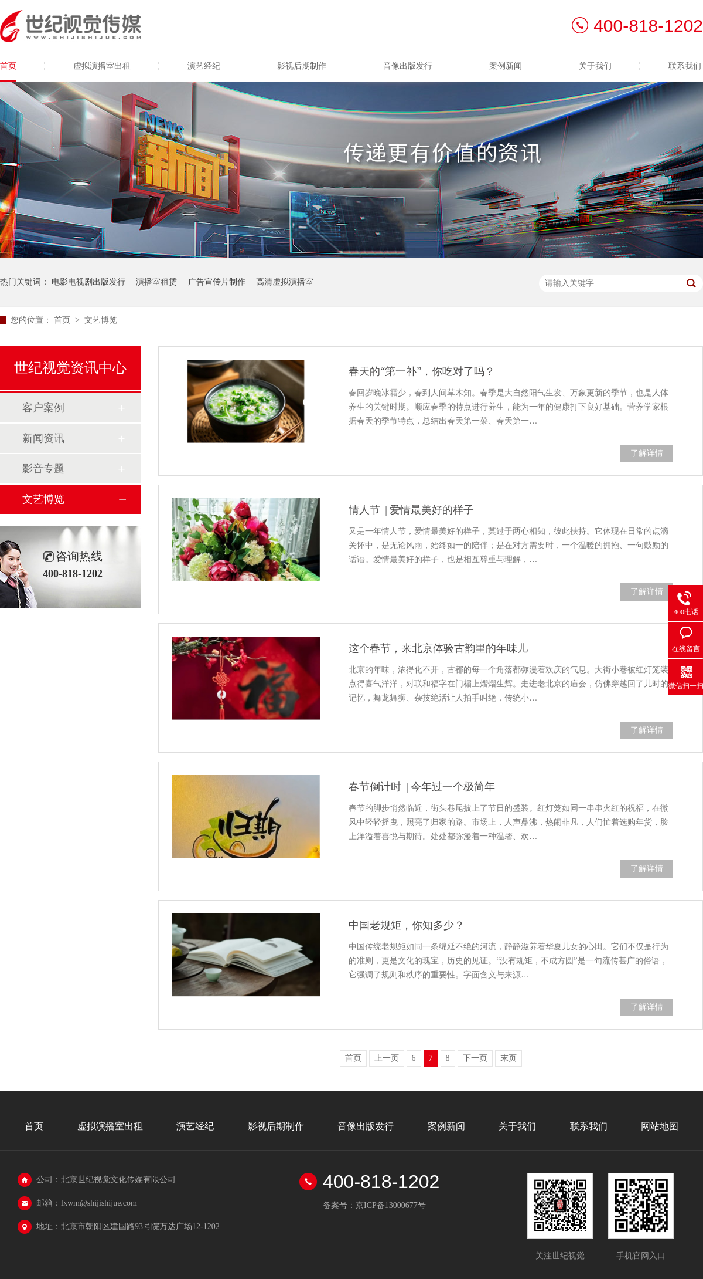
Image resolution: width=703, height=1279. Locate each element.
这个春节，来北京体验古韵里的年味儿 (438, 648)
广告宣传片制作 (216, 282)
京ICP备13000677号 (391, 1205)
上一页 (386, 1058)
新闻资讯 (43, 438)
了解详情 (646, 453)
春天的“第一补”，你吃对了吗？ (422, 371)
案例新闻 (505, 66)
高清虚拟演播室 (284, 282)
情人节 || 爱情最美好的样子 (411, 510)
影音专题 (43, 469)
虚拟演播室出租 (102, 66)
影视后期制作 (301, 66)
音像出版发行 (407, 66)
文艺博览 (100, 320)
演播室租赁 (156, 282)
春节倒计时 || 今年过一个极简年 (422, 787)
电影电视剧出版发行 (88, 282)
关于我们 (595, 66)
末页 (508, 1058)
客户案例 (43, 408)
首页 (8, 66)
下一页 (475, 1058)
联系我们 (684, 66)
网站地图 (659, 1126)
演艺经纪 (203, 66)
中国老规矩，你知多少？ (407, 925)
